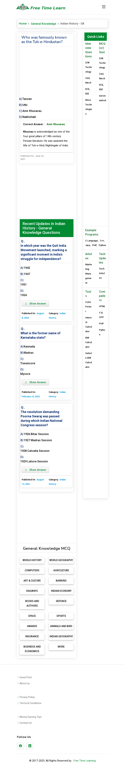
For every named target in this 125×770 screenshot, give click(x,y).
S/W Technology (88, 67)
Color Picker (88, 307)
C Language (91, 240)
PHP (94, 245)
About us (25, 683)
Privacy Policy (27, 697)
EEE (87, 93)
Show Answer (35, 303)
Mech (88, 82)
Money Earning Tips (30, 717)
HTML (102, 306)
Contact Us (26, 723)
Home (23, 23)
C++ (102, 240)
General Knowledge (43, 23)
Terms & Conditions (30, 703)
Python (102, 245)
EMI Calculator (88, 342)
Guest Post (26, 677)
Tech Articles (102, 273)
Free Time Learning (84, 760)
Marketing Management (88, 273)
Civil (87, 78)
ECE (87, 89)
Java (87, 245)
